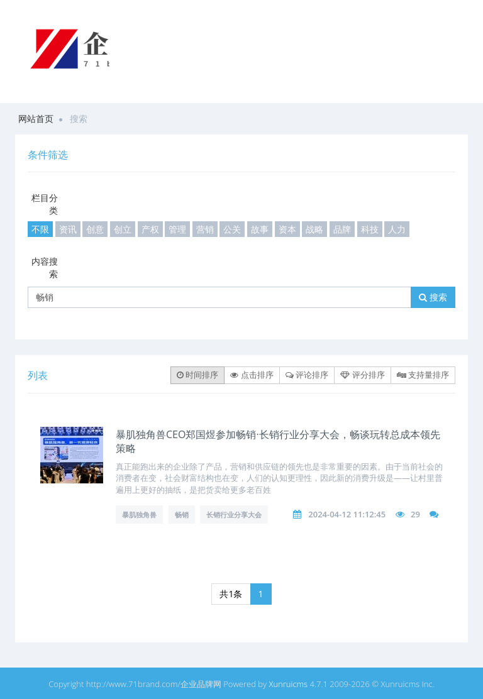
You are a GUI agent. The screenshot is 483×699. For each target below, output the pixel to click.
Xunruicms (288, 684)
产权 (150, 229)
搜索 (433, 297)
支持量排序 (423, 374)
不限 (40, 229)
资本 (287, 229)
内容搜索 (44, 267)
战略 (314, 229)
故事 (260, 229)
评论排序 (307, 374)
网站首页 (35, 118)
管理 (177, 229)
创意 (95, 229)
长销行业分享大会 (234, 514)
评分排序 (362, 374)
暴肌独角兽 (139, 514)
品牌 (342, 229)
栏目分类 (44, 204)
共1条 (230, 594)
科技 (370, 229)
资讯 (68, 229)
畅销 (182, 514)
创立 (122, 229)
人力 (397, 229)
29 (415, 514)
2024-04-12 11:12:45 (347, 514)
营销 (205, 229)
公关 (232, 229)
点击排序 (251, 374)
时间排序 (197, 374)
